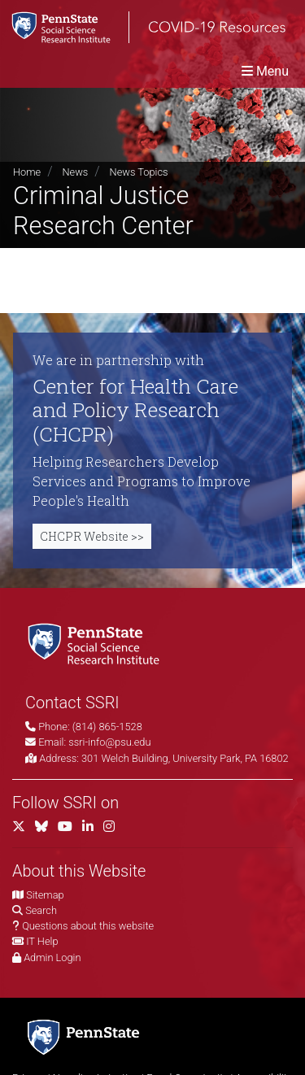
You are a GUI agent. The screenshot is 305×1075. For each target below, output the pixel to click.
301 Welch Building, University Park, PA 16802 (185, 758)
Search (41, 910)
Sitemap (44, 895)
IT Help (42, 941)
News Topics (139, 172)
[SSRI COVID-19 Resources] (142, 27)
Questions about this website (88, 926)
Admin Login (52, 957)
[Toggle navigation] (265, 71)
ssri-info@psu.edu (109, 742)
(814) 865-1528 (107, 726)
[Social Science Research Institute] (96, 643)
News (75, 172)
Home (27, 172)
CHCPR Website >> (92, 536)
